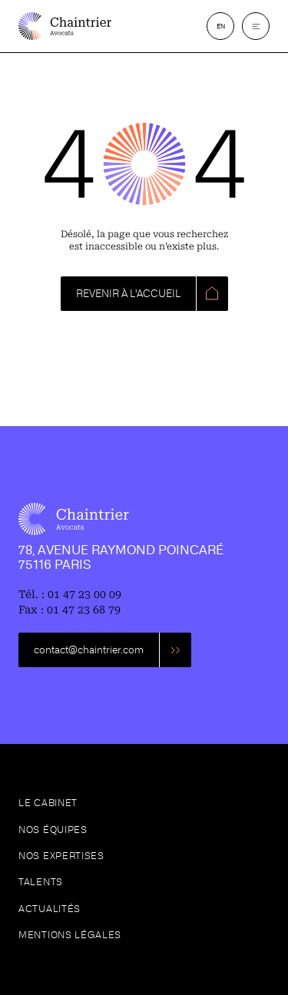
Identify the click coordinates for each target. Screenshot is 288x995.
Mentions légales (69, 935)
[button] (256, 26)
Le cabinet (48, 803)
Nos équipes (53, 830)
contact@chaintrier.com (89, 650)
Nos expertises (61, 856)
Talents (40, 882)
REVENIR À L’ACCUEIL (128, 293)
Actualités (49, 909)
